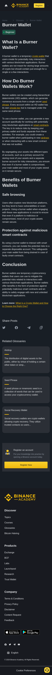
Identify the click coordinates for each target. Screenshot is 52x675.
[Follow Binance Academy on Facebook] (5, 644)
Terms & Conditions (14, 598)
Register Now (26, 465)
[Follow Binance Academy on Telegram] (14, 644)
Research (9, 574)
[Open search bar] (30, 5)
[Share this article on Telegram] (29, 327)
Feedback (9, 620)
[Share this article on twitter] (4, 327)
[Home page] (20, 5)
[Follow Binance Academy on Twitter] (10, 644)
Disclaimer (9, 609)
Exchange (9, 552)
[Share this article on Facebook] (16, 327)
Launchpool (10, 569)
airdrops (45, 138)
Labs (6, 563)
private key (15, 108)
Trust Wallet (10, 579)
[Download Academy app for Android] (30, 633)
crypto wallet (38, 56)
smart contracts (41, 125)
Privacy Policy (11, 604)
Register (39, 5)
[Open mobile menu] (48, 5)
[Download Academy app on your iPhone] (12, 633)
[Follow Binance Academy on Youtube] (19, 644)
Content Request (12, 615)
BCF (6, 558)
